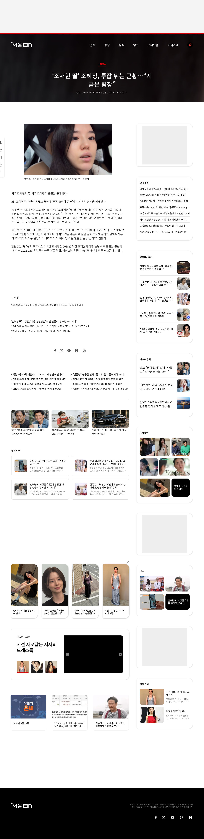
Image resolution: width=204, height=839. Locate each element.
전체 (92, 45)
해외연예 (173, 45)
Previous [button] (67, 654)
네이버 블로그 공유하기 (77, 350)
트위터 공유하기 (61, 350)
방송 (107, 45)
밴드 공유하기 (84, 350)
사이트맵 (183, 804)
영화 (136, 45)
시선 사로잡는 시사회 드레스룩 (37, 647)
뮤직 (121, 45)
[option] (93, 654)
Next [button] (120, 654)
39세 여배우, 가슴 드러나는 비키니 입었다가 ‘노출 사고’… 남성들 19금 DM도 (50, 326)
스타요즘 (153, 45)
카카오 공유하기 (69, 350)
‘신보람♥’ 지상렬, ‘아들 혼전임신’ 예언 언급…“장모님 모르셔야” (44, 321)
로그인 (190, 804)
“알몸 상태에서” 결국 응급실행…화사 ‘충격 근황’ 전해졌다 (41, 331)
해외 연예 (144, 684)
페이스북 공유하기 (55, 350)
